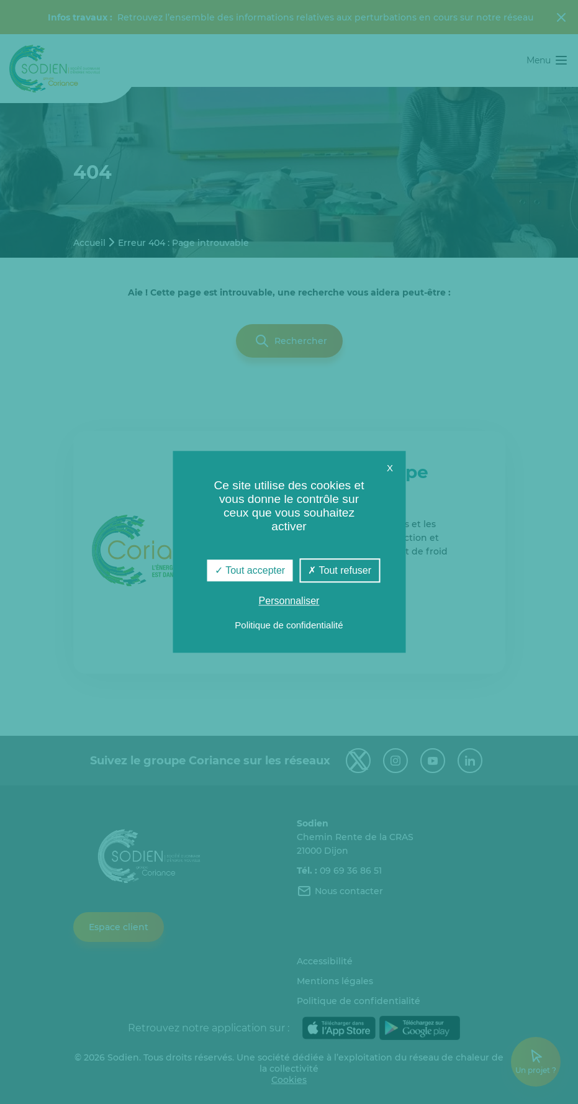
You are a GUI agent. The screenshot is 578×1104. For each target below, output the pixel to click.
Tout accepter (250, 570)
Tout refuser (339, 570)
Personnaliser (289, 601)
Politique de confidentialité (289, 625)
